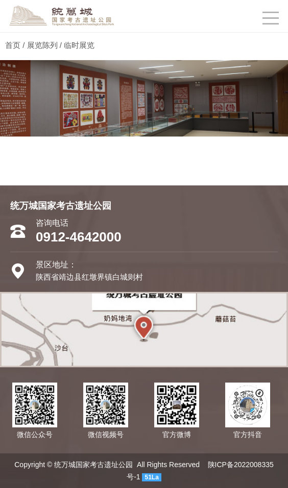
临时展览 (79, 45)
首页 (12, 45)
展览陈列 (42, 45)
